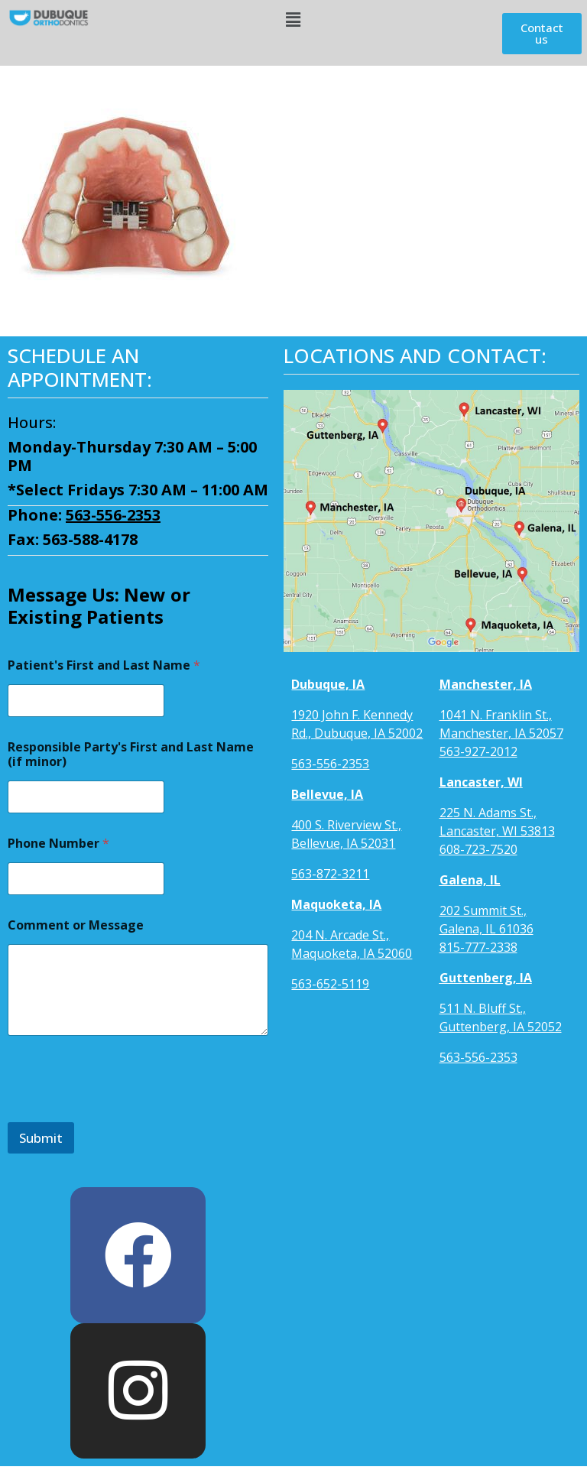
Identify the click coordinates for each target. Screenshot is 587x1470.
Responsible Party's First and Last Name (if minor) (131, 754)
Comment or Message (76, 925)
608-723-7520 (478, 849)
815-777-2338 (478, 947)
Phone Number (58, 843)
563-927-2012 (478, 751)
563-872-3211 (330, 873)
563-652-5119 (330, 983)
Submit (41, 1138)
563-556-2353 (113, 515)
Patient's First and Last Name (104, 665)
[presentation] (124, 1112)
